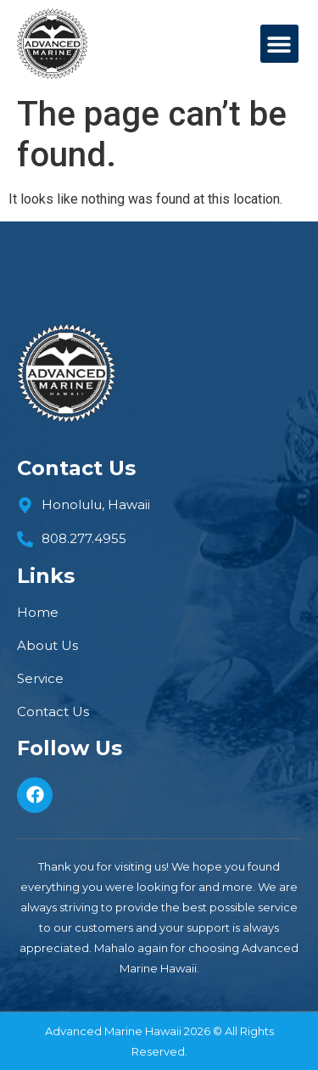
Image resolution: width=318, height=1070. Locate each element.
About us (47, 645)
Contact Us (53, 712)
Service (40, 678)
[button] (279, 44)
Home (38, 612)
